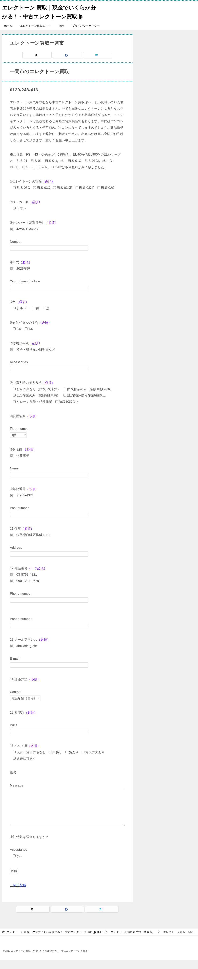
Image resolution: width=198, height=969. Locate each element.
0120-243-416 (25, 98)
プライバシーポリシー (86, 34)
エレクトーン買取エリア (35, 34)
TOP (54, 940)
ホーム (8, 34)
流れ (61, 34)
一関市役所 (18, 893)
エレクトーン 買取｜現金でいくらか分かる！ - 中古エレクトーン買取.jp (48, 15)
